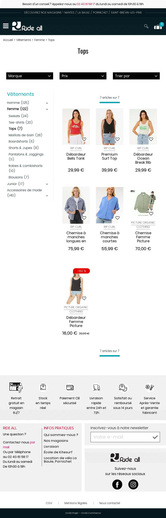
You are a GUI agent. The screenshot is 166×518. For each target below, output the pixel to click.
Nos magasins (56, 440)
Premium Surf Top (109, 156)
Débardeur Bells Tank (76, 156)
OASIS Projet (71, 513)
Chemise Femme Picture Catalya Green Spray (143, 237)
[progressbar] (110, 102)
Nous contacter (109, 503)
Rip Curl (76, 148)
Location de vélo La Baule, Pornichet (60, 460)
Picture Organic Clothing (143, 224)
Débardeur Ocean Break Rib (143, 158)
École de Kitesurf (58, 452)
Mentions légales (75, 503)
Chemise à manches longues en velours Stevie (76, 237)
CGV (49, 503)
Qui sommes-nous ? (61, 434)
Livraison (51, 446)
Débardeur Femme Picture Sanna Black (76, 322)
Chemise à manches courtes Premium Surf (109, 237)
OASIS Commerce (91, 513)
